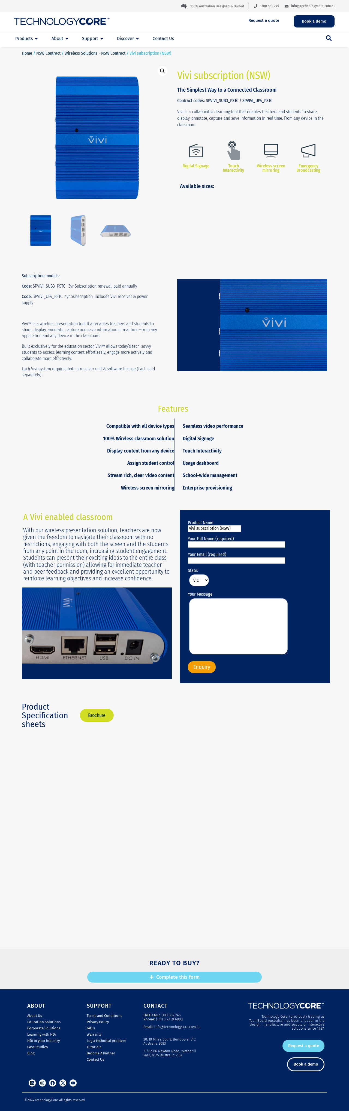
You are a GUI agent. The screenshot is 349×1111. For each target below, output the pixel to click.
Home (27, 53)
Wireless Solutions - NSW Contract (95, 53)
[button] (329, 38)
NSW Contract (48, 53)
